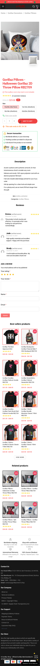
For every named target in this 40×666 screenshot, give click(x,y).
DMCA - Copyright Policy (9, 601)
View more (20, 457)
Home (3, 13)
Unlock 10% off (36, 656)
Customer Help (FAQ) (8, 625)
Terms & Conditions (7, 595)
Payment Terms (6, 616)
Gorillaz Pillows (30, 13)
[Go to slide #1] (14, 71)
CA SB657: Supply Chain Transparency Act (15, 604)
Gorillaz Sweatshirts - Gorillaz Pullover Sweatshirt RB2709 (28, 380)
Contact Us (5, 622)
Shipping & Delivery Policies (10, 613)
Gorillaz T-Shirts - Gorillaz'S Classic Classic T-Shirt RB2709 (11, 445)
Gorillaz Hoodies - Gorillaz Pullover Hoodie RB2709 (10, 380)
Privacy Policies (6, 598)
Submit (5, 315)
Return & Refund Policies (9, 619)
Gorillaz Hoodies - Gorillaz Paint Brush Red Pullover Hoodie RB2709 (11, 411)
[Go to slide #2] (25, 71)
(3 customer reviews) (19, 96)
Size (4, 103)
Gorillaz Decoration (15, 13)
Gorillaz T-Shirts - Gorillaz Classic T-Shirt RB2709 (28, 445)
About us (4, 592)
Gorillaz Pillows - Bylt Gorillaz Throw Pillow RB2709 (9, 522)
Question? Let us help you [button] (30, 663)
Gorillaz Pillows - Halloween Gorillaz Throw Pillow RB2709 (10, 491)
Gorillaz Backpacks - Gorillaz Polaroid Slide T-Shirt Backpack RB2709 (29, 349)
